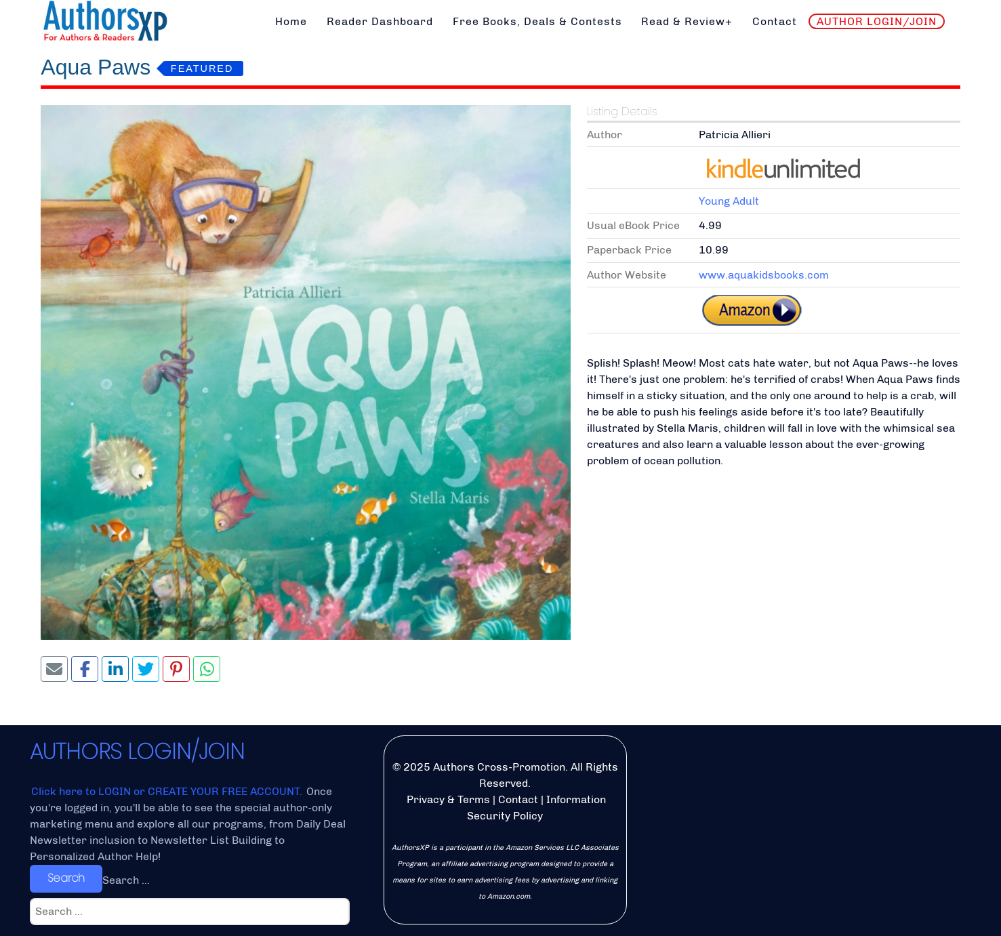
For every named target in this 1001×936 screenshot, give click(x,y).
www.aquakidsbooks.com (764, 274)
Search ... (126, 880)
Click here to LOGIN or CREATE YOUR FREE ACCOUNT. (168, 791)
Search (66, 878)
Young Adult (729, 201)
